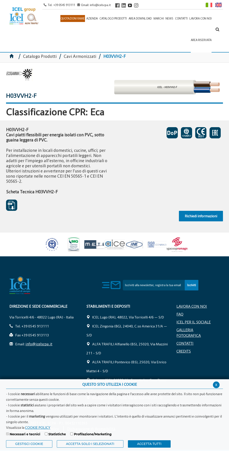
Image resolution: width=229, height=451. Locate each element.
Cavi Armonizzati (80, 56)
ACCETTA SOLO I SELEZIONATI (90, 444)
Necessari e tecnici (25, 434)
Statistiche (57, 434)
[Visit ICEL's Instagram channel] (136, 5)
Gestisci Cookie (29, 444)
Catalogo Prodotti (40, 56)
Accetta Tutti (149, 444)
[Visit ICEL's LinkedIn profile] (123, 5)
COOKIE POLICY (37, 427)
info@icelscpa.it (100, 5)
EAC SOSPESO (215, 132)
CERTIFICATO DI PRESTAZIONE (172, 132)
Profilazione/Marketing (93, 434)
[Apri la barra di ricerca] (217, 29)
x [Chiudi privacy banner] (216, 384)
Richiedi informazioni (201, 216)
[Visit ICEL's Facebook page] (117, 5)
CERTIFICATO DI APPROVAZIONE (186, 132)
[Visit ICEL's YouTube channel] (130, 5)
